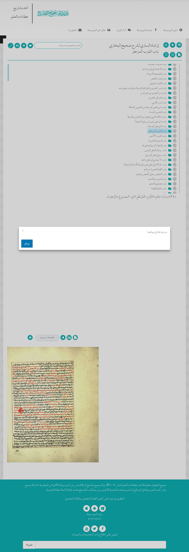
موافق (27, 243)
